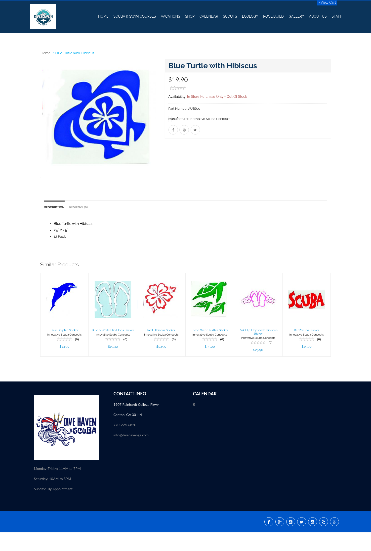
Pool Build (273, 16)
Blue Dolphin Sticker (64, 348)
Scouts (230, 16)
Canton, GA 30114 (128, 433)
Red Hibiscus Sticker (161, 348)
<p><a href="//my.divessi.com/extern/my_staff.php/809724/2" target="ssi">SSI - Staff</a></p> (146, 485)
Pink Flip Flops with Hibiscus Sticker (258, 350)
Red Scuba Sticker (306, 348)
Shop (190, 16)
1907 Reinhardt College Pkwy (137, 423)
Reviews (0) (78, 226)
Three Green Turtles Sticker (209, 348)
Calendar (209, 16)
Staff (336, 16)
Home (103, 16)
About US (318, 16)
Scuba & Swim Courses (135, 16)
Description (54, 226)
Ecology (250, 16)
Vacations (170, 16)
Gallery (296, 16)
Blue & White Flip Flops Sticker (113, 348)
